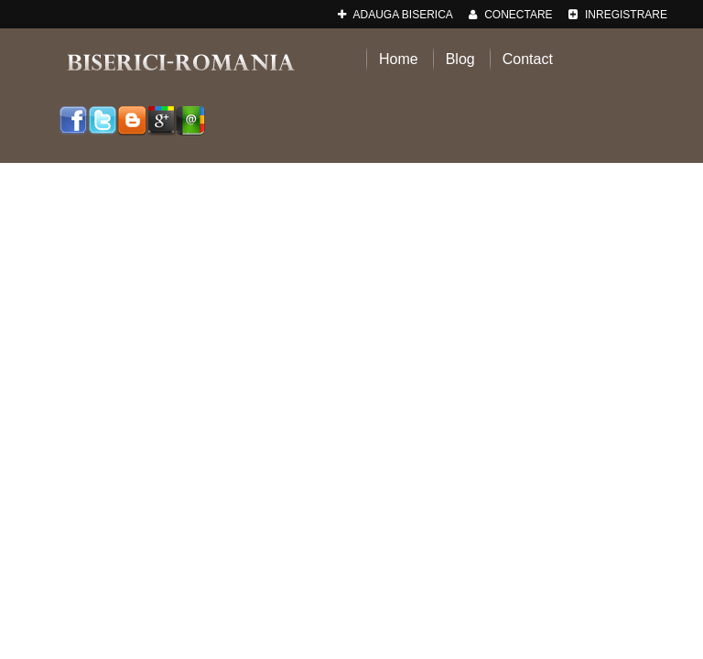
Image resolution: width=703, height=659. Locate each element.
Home (398, 59)
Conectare (511, 14)
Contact (528, 59)
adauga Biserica (395, 14)
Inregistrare (617, 14)
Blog (460, 59)
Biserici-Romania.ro (180, 61)
